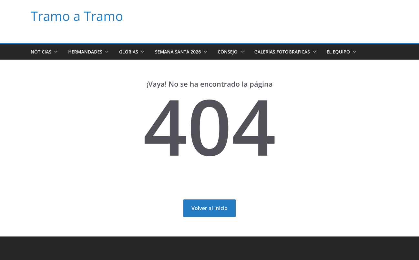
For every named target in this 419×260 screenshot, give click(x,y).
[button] (56, 51)
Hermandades (88, 51)
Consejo (233, 51)
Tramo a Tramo (74, 16)
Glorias (132, 51)
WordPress (148, 248)
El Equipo (350, 51)
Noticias (42, 51)
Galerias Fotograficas (291, 51)
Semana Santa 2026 (183, 51)
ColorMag (125, 248)
